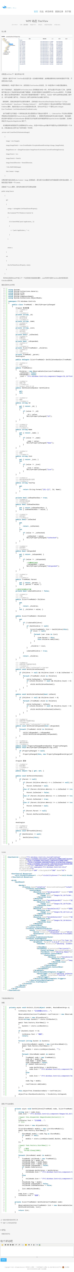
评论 (3, 1258)
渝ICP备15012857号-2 (56, 1265)
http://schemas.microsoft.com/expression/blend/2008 (50, 862)
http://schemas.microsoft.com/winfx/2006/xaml (48, 859)
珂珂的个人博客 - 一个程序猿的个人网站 (11, 9)
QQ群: (39, 1267)
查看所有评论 (6, 1232)
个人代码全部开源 (11, 1221)
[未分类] (25, 23)
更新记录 (57, 9)
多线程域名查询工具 (11, 1218)
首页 (30, 9)
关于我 (67, 9)
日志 (37, 9)
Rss (49, 1265)
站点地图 (43, 1267)
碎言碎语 (46, 9)
